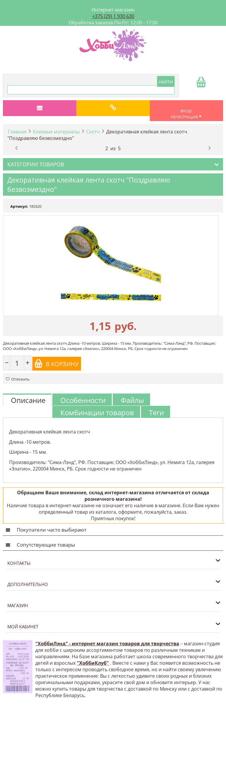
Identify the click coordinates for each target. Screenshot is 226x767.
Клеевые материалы (56, 131)
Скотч (93, 131)
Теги (156, 412)
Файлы (132, 400)
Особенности (83, 400)
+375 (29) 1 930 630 (113, 16)
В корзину (56, 363)
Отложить (18, 379)
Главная (17, 131)
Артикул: (19, 206)
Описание (28, 400)
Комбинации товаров (97, 412)
